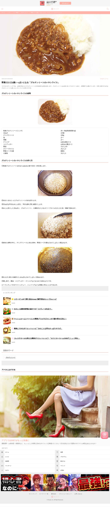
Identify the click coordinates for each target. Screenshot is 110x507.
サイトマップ (33, 494)
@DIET (55, 8)
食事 (61, 452)
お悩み (62, 470)
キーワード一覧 (43, 494)
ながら (7, 470)
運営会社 (53, 494)
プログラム (63, 456)
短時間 (7, 461)
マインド (62, 465)
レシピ (7, 456)
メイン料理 (15, 12)
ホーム (7, 452)
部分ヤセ (62, 461)
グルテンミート (24, 12)
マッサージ (8, 465)
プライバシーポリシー (65, 494)
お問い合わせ (78, 494)
